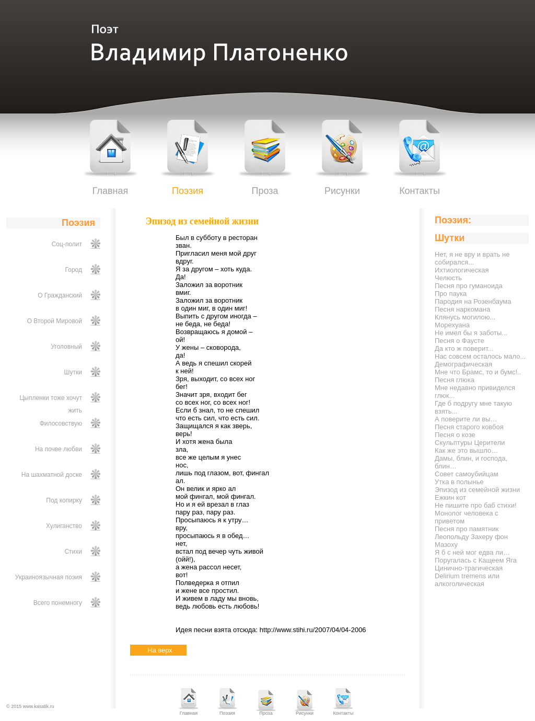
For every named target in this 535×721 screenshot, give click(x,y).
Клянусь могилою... (465, 317)
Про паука (451, 293)
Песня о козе (455, 435)
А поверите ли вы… (466, 419)
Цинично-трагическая (469, 568)
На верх (159, 650)
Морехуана (452, 325)
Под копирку (64, 500)
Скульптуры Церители (470, 443)
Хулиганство (64, 526)
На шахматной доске (51, 474)
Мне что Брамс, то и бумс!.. (478, 372)
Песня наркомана (462, 309)
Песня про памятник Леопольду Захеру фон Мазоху (471, 536)
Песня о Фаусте (459, 341)
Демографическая (463, 364)
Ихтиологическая (462, 270)
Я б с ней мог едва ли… (472, 552)
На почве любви (58, 449)
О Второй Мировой (54, 321)
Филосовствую (61, 423)
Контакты (419, 191)
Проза (264, 191)
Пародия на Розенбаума (473, 301)
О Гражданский (60, 295)
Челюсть (448, 278)
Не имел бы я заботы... (471, 333)
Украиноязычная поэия (48, 577)
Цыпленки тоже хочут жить (50, 404)
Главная (110, 191)
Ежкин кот (450, 497)
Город (73, 269)
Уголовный (66, 346)
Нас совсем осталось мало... (480, 356)
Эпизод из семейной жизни (477, 490)
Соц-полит (67, 244)
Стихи (73, 551)
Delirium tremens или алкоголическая (467, 580)
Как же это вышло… (466, 450)
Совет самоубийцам (466, 474)
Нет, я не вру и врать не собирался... (472, 258)
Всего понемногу (57, 602)
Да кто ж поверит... (464, 348)
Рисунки (342, 191)
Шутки (73, 372)
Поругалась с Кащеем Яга (476, 560)
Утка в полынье (459, 482)
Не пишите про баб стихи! (476, 505)
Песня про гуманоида (469, 286)
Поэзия (187, 191)
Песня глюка (454, 380)
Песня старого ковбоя (469, 427)
